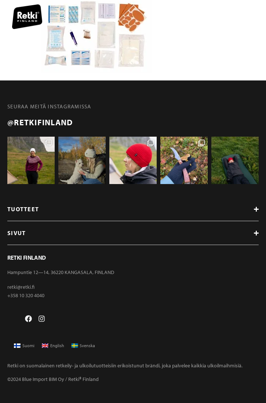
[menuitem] (24, 345)
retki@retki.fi (20, 287)
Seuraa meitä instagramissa (49, 106)
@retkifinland (40, 122)
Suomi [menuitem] (28, 345)
